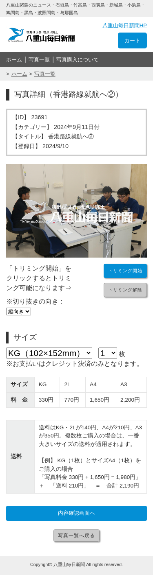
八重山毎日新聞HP (124, 25)
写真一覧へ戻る (76, 535)
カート (132, 40)
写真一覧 (39, 60)
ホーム (14, 60)
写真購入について (77, 60)
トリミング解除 (125, 289)
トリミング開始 (125, 270)
